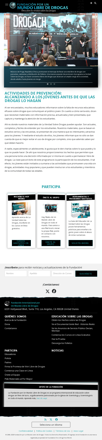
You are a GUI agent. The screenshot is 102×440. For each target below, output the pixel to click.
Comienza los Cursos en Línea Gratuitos (71, 334)
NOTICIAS (58, 349)
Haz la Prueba (58, 338)
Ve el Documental (73, 323)
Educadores (10, 353)
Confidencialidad (26, 430)
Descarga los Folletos (62, 342)
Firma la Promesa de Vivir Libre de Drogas (25, 365)
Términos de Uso (63, 430)
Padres (8, 361)
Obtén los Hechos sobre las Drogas (69, 319)
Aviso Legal (78, 430)
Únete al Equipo (12, 374)
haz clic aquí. (42, 397)
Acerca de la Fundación (15, 319)
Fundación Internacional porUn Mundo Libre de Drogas (25, 304)
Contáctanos (11, 327)
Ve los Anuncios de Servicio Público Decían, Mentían (72, 329)
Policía (8, 357)
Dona (7, 323)
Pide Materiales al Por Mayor (19, 378)
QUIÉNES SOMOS (15, 315)
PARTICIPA (51, 186)
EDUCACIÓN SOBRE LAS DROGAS (72, 315)
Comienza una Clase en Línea (19, 370)
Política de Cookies (44, 430)
